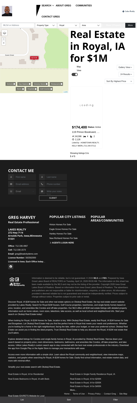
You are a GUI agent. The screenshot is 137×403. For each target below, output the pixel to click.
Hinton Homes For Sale (60, 224)
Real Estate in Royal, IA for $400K (85, 386)
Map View (79, 69)
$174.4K (34, 58)
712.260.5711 (89, 146)
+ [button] (4, 39)
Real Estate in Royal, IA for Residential (26, 374)
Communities (84, 5)
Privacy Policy (94, 394)
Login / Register (112, 11)
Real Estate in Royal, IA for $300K (85, 383)
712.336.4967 (18, 246)
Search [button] (46, 5)
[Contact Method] (25, 191)
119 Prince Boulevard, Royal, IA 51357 (86, 132)
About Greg (63, 5)
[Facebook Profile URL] (10, 266)
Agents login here (61, 243)
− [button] (4, 43)
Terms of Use (79, 394)
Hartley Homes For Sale (60, 234)
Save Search (108, 67)
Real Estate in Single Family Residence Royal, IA (92, 374)
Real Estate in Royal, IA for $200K (85, 379)
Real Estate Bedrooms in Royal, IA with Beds (28, 379)
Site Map (123, 394)
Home (67, 394)
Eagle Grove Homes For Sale (62, 229)
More (130, 25)
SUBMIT (53, 198)
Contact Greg (51, 16)
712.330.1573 (21, 15)
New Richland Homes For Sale (63, 238)
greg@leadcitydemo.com (23, 254)
